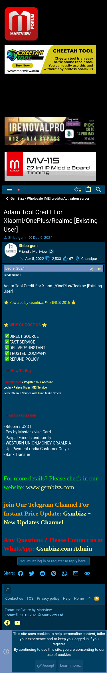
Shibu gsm (17, 237)
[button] (9, 190)
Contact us (14, 598)
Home (79, 598)
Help (67, 598)
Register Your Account (38, 382)
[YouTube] (17, 622)
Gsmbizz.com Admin (64, 548)
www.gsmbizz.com (50, 487)
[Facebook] (7, 622)
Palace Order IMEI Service (30, 387)
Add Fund (38, 393)
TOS (30, 598)
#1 (99, 269)
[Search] (98, 189)
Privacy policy (48, 598)
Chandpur (89, 258)
